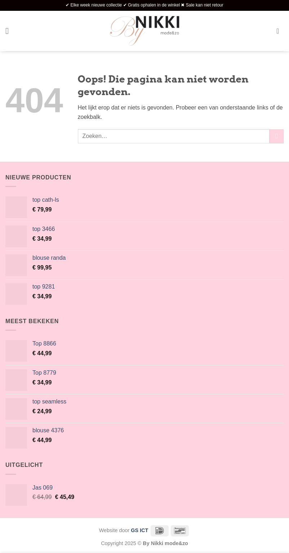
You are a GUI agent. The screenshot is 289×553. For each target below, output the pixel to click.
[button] (9, 31)
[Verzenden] (277, 136)
